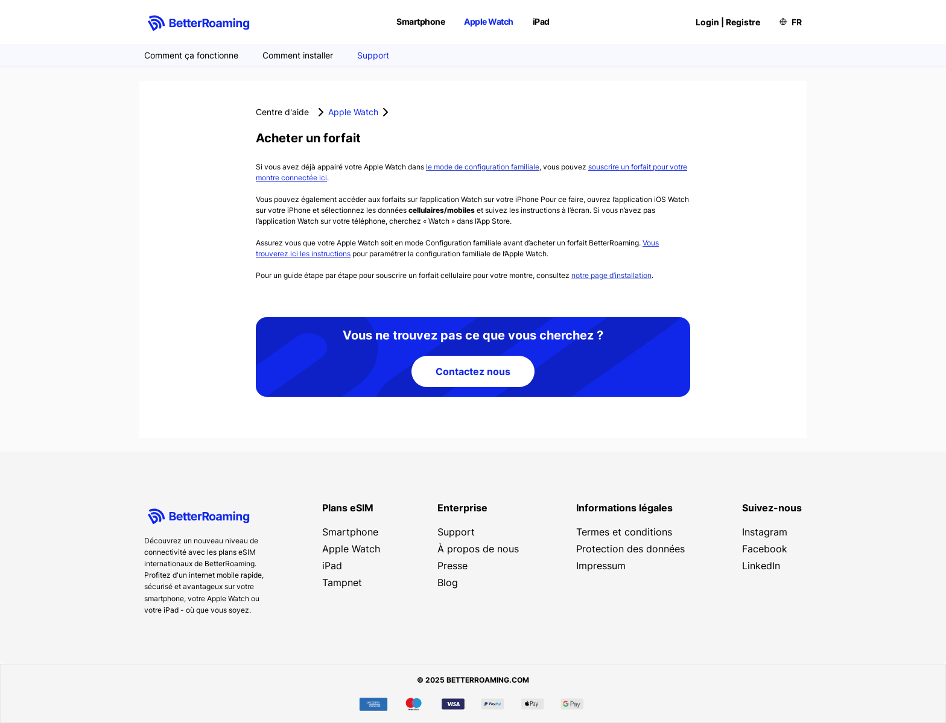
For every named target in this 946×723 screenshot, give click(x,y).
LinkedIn (761, 566)
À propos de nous (478, 549)
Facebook (764, 549)
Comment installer (297, 55)
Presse (452, 566)
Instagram (764, 532)
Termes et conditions (624, 532)
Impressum (601, 566)
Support (373, 55)
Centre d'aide (282, 112)
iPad (541, 21)
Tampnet (342, 582)
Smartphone (420, 21)
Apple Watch (488, 21)
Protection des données (630, 549)
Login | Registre (728, 22)
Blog (447, 582)
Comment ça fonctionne (191, 55)
